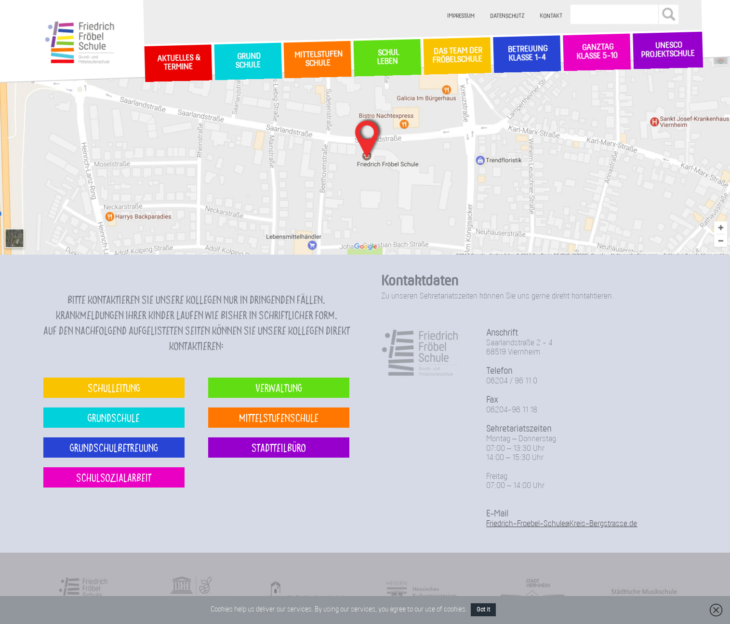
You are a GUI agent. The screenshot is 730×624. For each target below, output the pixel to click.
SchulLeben (387, 57)
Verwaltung (278, 387)
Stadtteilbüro (279, 447)
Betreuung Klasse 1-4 (526, 53)
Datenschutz (507, 16)
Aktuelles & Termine (177, 63)
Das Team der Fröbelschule (457, 56)
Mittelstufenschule (279, 417)
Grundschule (114, 417)
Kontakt (551, 16)
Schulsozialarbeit (113, 477)
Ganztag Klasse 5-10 (596, 52)
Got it (483, 609)
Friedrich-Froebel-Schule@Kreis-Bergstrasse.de (561, 524)
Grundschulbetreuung (114, 447)
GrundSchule (248, 61)
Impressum (461, 16)
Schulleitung (114, 387)
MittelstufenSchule (317, 59)
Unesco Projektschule (668, 50)
